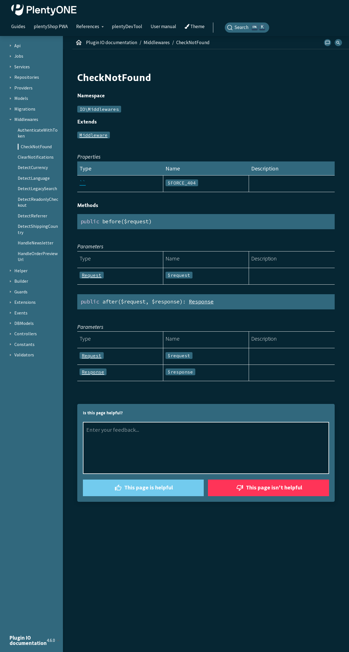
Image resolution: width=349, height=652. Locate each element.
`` (83, 182)
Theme (195, 27)
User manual (163, 26)
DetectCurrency (33, 167)
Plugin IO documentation (111, 42)
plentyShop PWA (51, 26)
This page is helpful (143, 488)
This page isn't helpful (268, 488)
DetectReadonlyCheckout (38, 202)
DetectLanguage (34, 178)
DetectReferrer (32, 216)
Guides (18, 26)
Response (201, 301)
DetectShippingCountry (38, 229)
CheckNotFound (36, 146)
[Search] (247, 28)
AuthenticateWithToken (38, 133)
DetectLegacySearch (37, 188)
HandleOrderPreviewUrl (38, 256)
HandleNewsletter (35, 243)
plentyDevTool (127, 26)
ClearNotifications (36, 157)
